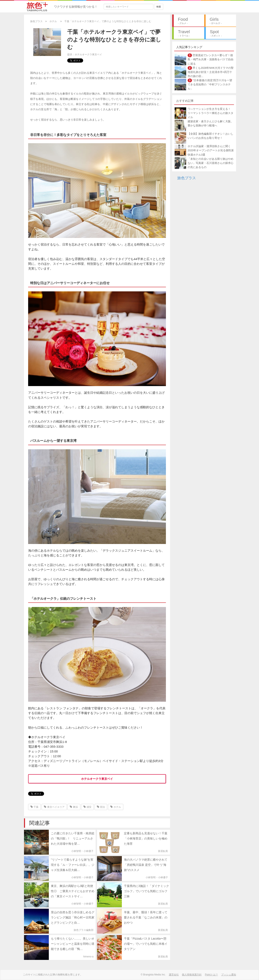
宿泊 (101, 807)
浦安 (87, 807)
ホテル (115, 807)
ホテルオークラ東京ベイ (97, 778)
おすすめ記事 (185, 100)
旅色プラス (186, 178)
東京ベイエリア (54, 807)
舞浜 (74, 807)
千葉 (34, 807)
